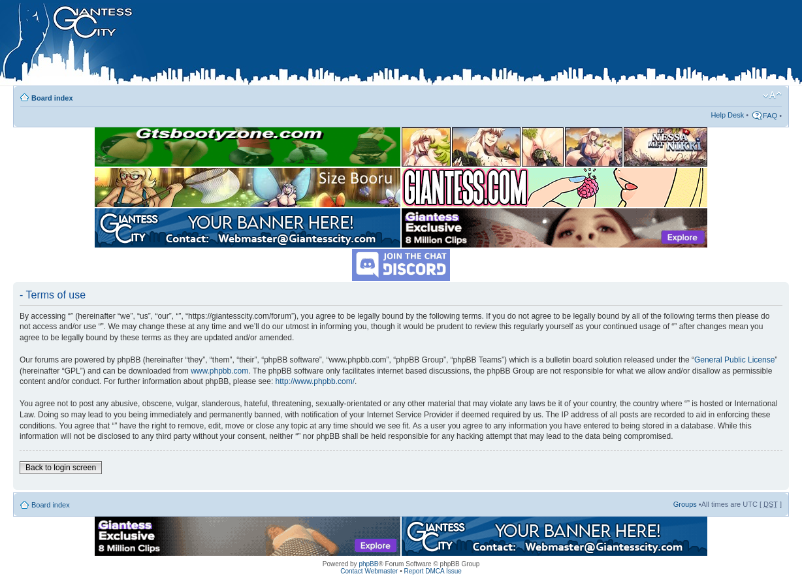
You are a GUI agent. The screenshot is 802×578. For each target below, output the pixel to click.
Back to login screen (60, 467)
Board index (52, 98)
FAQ (770, 116)
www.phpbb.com (219, 371)
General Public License (734, 359)
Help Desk (727, 115)
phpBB (368, 564)
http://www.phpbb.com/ (315, 381)
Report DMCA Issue (432, 571)
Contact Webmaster (369, 571)
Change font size (772, 95)
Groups (685, 504)
